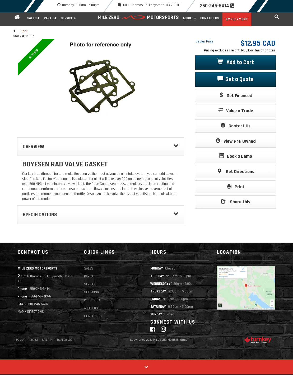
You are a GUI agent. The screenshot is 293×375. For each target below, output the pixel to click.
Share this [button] (235, 201)
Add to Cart (235, 62)
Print (236, 186)
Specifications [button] (101, 214)
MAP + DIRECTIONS (31, 312)
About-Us (91, 308)
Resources (92, 300)
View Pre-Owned (236, 141)
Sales (88, 268)
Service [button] (67, 18)
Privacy (33, 340)
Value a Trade (235, 110)
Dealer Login (66, 340)
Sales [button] (31, 18)
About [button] (188, 18)
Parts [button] (48, 18)
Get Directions (235, 171)
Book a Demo (235, 156)
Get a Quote (235, 79)
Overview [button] (101, 146)
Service (90, 284)
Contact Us (209, 18)
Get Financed (235, 95)
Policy (20, 340)
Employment (237, 19)
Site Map (48, 340)
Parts (88, 276)
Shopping (91, 292)
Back (20, 31)
